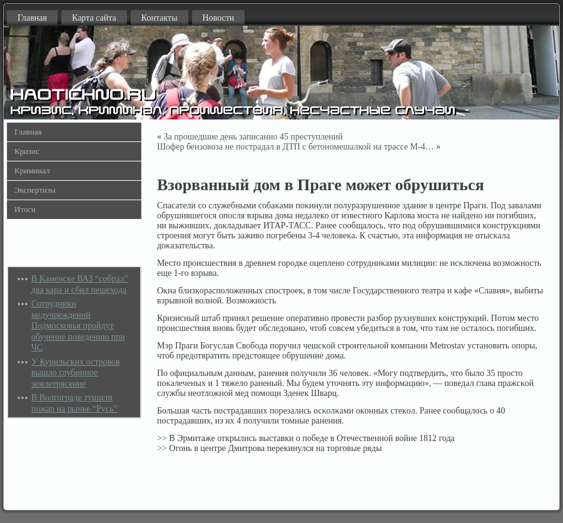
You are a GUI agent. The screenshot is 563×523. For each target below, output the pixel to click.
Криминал (32, 170)
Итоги (25, 209)
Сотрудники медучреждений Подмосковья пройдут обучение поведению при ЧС (78, 325)
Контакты (159, 18)
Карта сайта (94, 18)
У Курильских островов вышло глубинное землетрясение (75, 372)
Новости (219, 18)
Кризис (26, 151)
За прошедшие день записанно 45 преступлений (253, 136)
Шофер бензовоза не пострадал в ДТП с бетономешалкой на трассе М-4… (295, 146)
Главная (32, 18)
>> (162, 438)
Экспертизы (35, 190)
